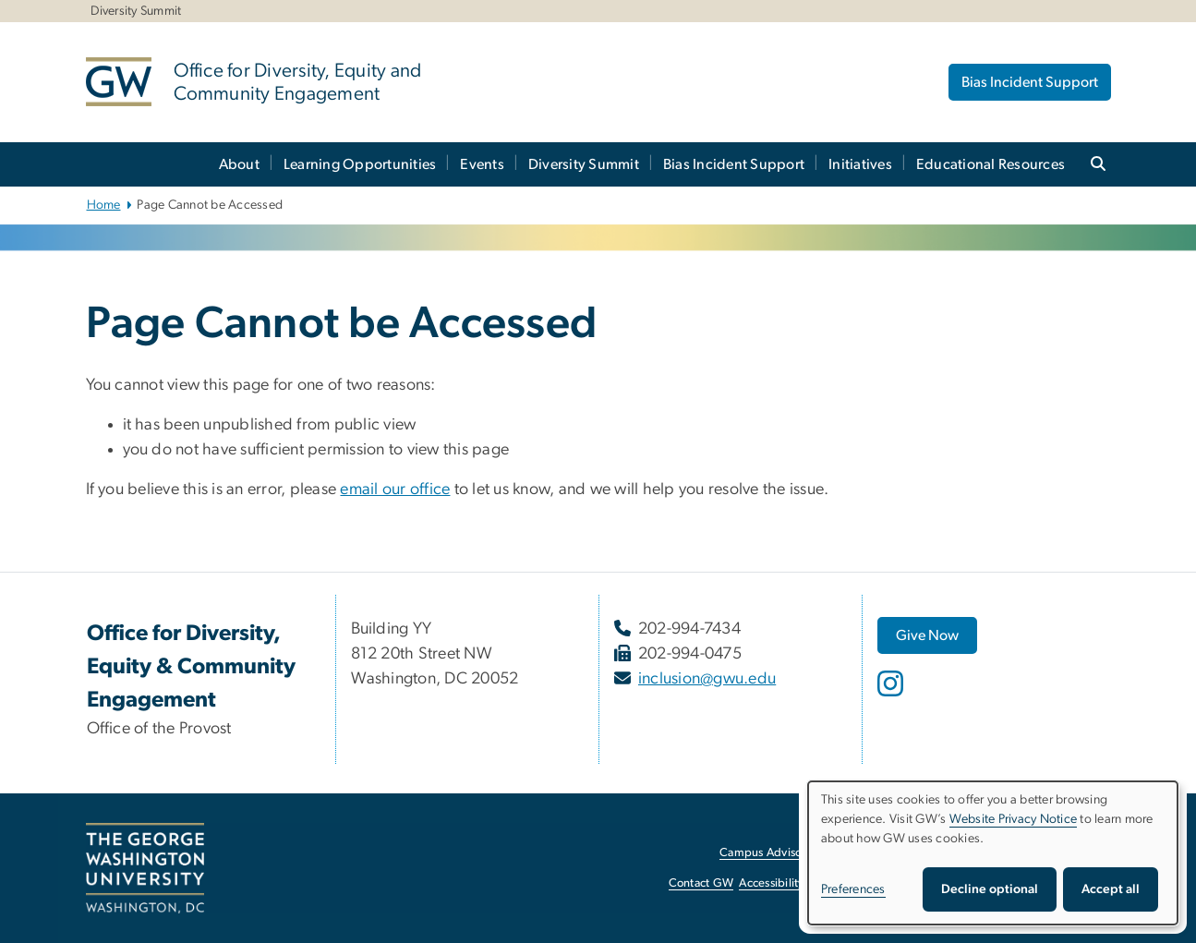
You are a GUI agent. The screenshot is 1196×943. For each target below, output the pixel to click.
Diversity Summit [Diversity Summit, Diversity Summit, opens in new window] (136, 11)
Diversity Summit (583, 164)
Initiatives (860, 164)
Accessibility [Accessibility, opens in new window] (771, 883)
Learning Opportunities (360, 164)
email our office (395, 489)
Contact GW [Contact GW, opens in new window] (701, 883)
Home (104, 205)
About (239, 164)
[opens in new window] (892, 697)
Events (482, 164)
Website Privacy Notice (1013, 819)
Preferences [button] (853, 889)
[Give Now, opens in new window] (927, 635)
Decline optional (989, 889)
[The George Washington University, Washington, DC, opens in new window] (145, 868)
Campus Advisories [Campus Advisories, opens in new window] (769, 853)
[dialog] (993, 853)
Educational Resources (990, 164)
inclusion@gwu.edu (707, 679)
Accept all (1110, 889)
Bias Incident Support (1029, 82)
